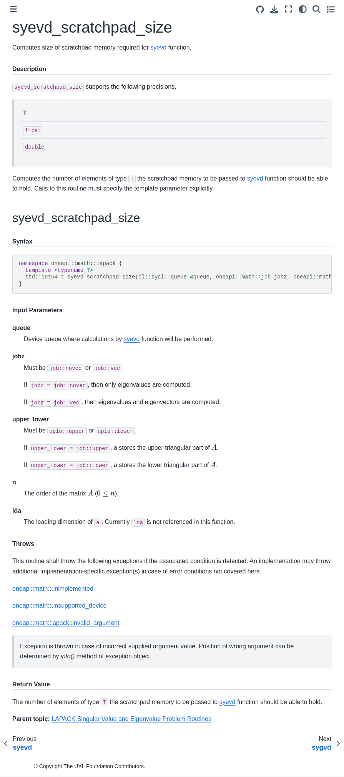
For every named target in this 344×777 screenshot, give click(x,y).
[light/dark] (303, 9)
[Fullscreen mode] (288, 9)
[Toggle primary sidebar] (13, 9)
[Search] (316, 9)
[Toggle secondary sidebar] (331, 9)
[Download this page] (274, 9)
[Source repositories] (260, 9)
